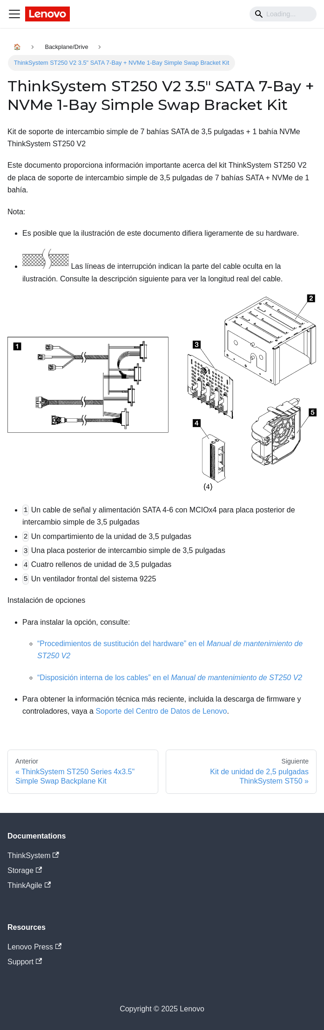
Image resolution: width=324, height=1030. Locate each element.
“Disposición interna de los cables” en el (169, 678)
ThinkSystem (33, 855)
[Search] (283, 14)
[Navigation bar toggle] (14, 14)
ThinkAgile (29, 885)
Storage (24, 870)
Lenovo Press (34, 947)
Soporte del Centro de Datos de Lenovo (161, 711)
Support (24, 962)
